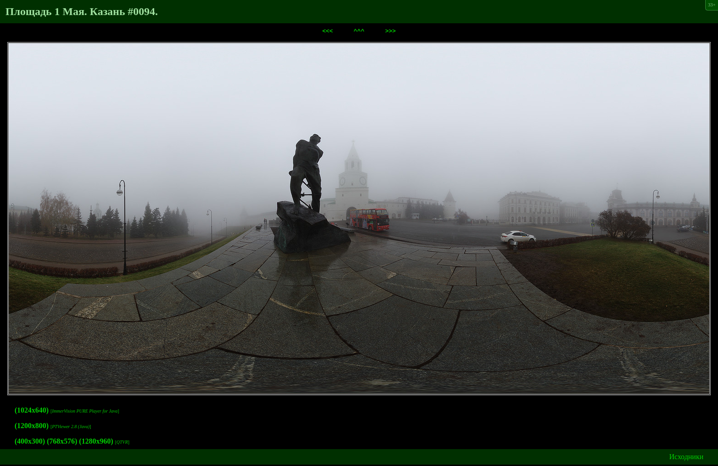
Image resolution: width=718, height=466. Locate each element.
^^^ (359, 32)
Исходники (686, 458)
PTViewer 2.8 (64, 427)
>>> (390, 32)
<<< (327, 32)
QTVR (122, 443)
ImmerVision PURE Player (76, 412)
